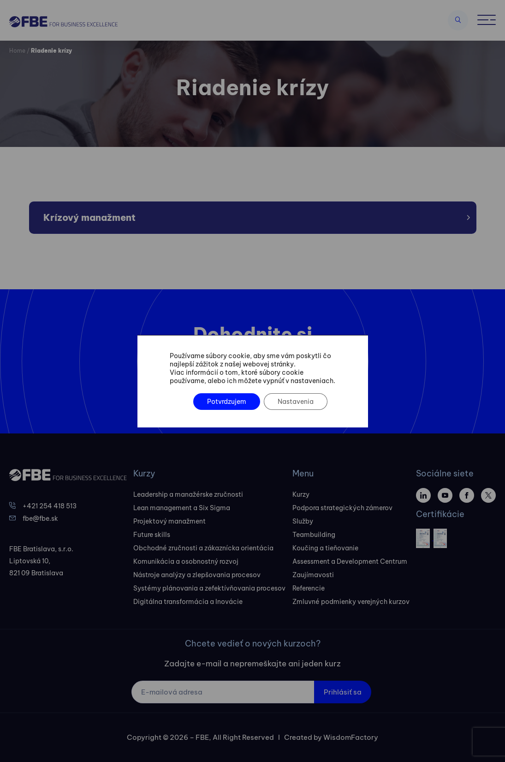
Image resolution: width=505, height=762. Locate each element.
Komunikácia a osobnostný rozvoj (185, 561)
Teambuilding (313, 534)
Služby (302, 521)
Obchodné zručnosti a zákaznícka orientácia (203, 548)
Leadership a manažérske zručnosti (188, 494)
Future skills (151, 534)
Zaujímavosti (313, 575)
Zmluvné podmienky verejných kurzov (351, 601)
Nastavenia (295, 401)
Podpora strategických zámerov (342, 508)
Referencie (308, 588)
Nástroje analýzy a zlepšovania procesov (197, 575)
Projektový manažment (169, 521)
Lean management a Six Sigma (181, 508)
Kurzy (300, 494)
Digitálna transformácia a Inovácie (188, 601)
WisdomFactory (350, 737)
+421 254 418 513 (50, 506)
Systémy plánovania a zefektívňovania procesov (209, 588)
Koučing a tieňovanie (325, 548)
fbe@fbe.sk (40, 518)
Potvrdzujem (226, 401)
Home (17, 50)
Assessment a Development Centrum (349, 561)
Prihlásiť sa (343, 692)
